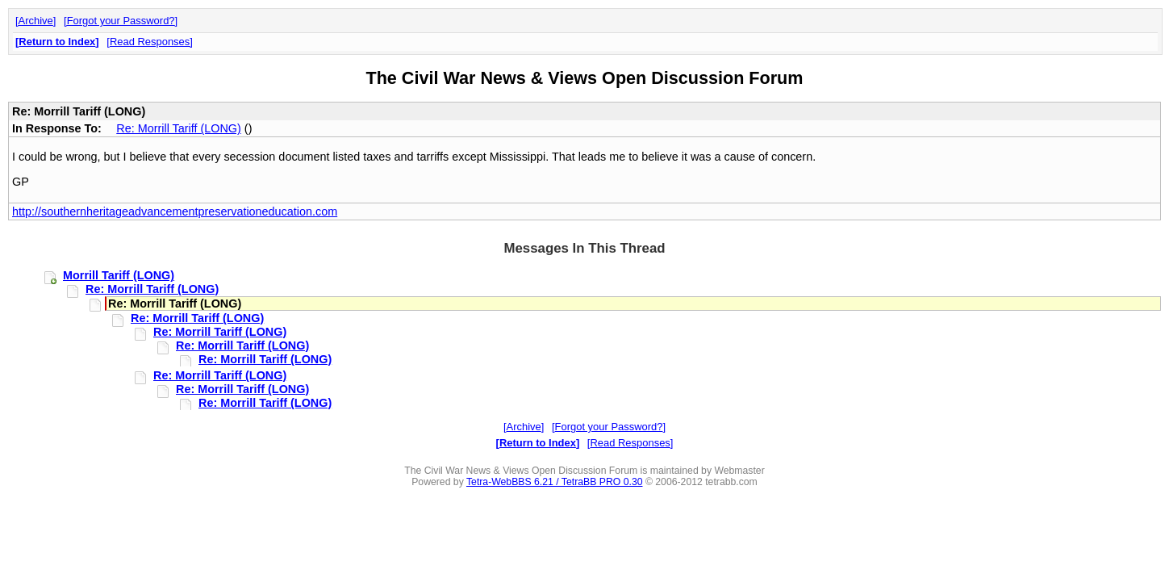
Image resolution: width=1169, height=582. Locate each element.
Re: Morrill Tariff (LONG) (178, 128)
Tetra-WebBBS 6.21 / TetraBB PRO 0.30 (554, 482)
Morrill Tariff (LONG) (118, 275)
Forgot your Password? (121, 21)
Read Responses (150, 42)
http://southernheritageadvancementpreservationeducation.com (174, 211)
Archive (36, 21)
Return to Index (57, 42)
